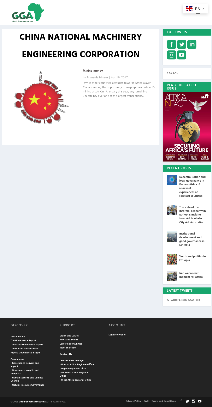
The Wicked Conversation (25, 349)
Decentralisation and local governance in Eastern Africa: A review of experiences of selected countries (192, 186)
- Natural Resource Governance (27, 385)
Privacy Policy (133, 401)
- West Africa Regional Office (75, 380)
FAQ (146, 401)
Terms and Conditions (164, 401)
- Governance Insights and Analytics (25, 372)
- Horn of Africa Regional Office (77, 365)
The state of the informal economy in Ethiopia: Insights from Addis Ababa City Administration (192, 215)
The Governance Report (23, 341)
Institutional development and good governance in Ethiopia (192, 239)
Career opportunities (71, 344)
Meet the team (68, 348)
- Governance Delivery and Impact (25, 365)
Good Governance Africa (32, 402)
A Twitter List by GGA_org (183, 300)
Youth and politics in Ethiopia (192, 258)
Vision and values (69, 336)
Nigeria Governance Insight (25, 353)
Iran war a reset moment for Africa (191, 275)
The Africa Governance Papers (27, 345)
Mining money (93, 70)
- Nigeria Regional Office (73, 369)
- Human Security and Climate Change (27, 379)
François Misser (97, 77)
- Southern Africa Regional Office (74, 374)
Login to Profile (116, 335)
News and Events (69, 340)
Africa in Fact (18, 337)
